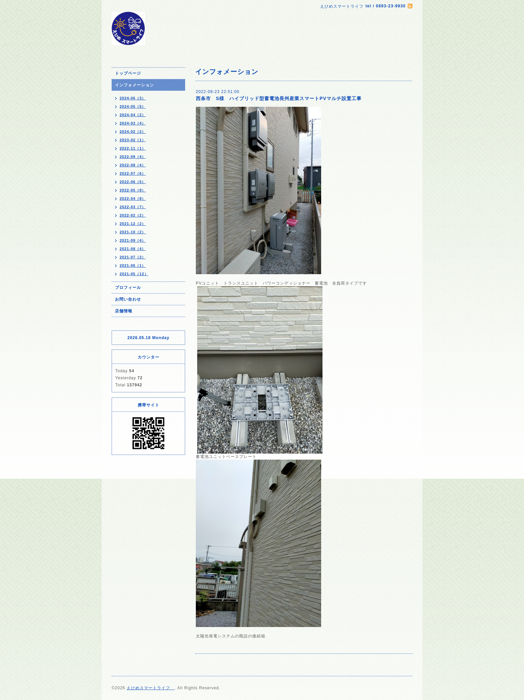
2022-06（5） (133, 182)
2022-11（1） (133, 148)
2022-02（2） (133, 215)
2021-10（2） (133, 232)
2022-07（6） (133, 173)
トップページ (128, 73)
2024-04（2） (133, 115)
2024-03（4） (133, 123)
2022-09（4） (133, 157)
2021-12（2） (133, 224)
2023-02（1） (133, 140)
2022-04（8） (133, 199)
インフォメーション (134, 85)
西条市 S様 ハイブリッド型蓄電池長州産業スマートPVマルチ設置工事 (279, 98)
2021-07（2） (133, 257)
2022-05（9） (133, 190)
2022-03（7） (133, 207)
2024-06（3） (133, 98)
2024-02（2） (133, 132)
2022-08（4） (133, 165)
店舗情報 (123, 311)
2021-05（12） (134, 274)
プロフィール (128, 287)
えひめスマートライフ (150, 688)
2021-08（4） (133, 249)
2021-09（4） (133, 240)
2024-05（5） (133, 106)
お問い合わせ (128, 299)
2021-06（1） (133, 265)
